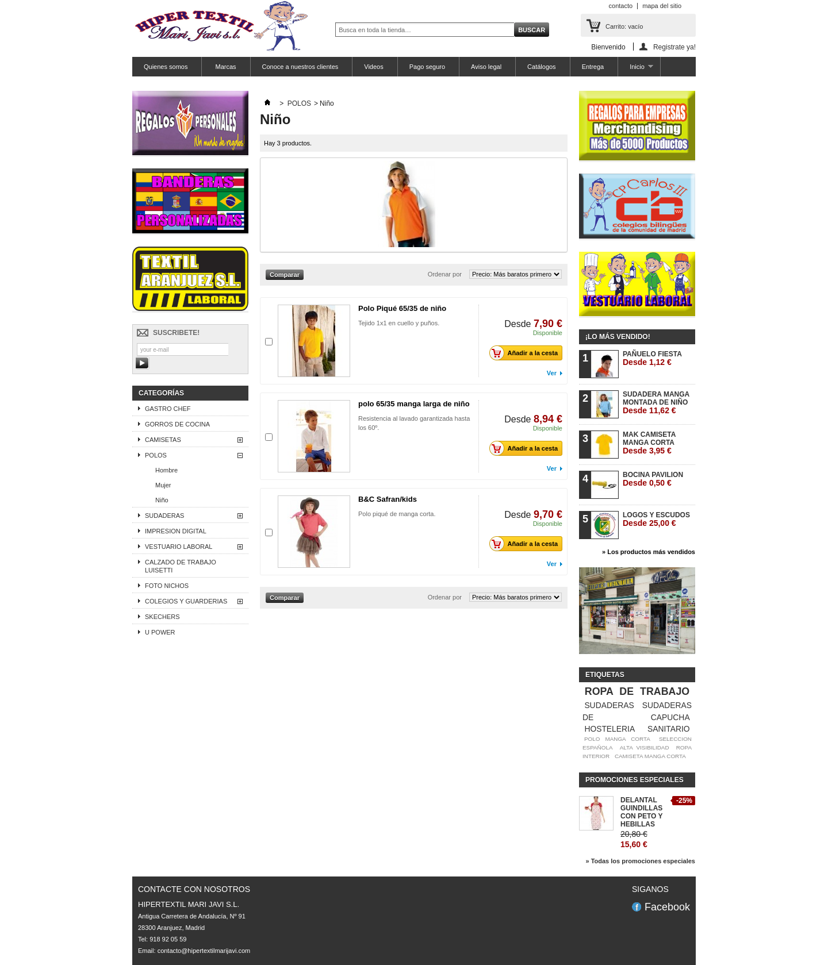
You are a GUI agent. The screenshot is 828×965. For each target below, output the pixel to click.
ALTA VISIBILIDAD (644, 747)
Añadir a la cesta (527, 352)
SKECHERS (162, 616)
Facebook (667, 907)
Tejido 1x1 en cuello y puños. (398, 323)
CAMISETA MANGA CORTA (650, 756)
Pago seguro (427, 66)
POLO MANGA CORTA (617, 739)
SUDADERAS (164, 515)
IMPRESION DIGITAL (175, 531)
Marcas (224, 66)
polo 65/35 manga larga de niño (414, 403)
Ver (552, 373)
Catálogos (541, 66)
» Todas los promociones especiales (640, 861)
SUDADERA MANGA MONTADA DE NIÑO (656, 402)
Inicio (635, 69)
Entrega (593, 66)
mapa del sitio (661, 5)
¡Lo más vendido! (617, 337)
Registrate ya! (674, 47)
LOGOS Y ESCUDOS (656, 519)
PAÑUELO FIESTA (652, 358)
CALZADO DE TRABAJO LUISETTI (180, 566)
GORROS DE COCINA (177, 424)
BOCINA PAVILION (653, 479)
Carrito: (624, 26)
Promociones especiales (634, 780)
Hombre (166, 470)
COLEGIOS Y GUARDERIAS (186, 601)
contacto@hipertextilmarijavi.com (204, 950)
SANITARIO (668, 728)
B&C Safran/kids (387, 499)
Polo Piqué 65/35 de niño (402, 308)
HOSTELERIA (609, 728)
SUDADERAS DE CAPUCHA (637, 711)
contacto (621, 5)
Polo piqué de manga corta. (397, 513)
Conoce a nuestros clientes (300, 66)
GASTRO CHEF (167, 408)
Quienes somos (165, 66)
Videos (373, 66)
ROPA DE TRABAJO (637, 691)
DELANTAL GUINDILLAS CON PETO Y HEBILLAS (641, 812)
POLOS (156, 455)
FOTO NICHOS (167, 585)
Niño (161, 500)
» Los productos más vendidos (648, 551)
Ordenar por (445, 274)
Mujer (163, 485)
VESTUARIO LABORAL (178, 546)
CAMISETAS (163, 439)
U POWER (160, 632)
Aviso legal (486, 66)
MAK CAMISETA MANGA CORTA (649, 442)
